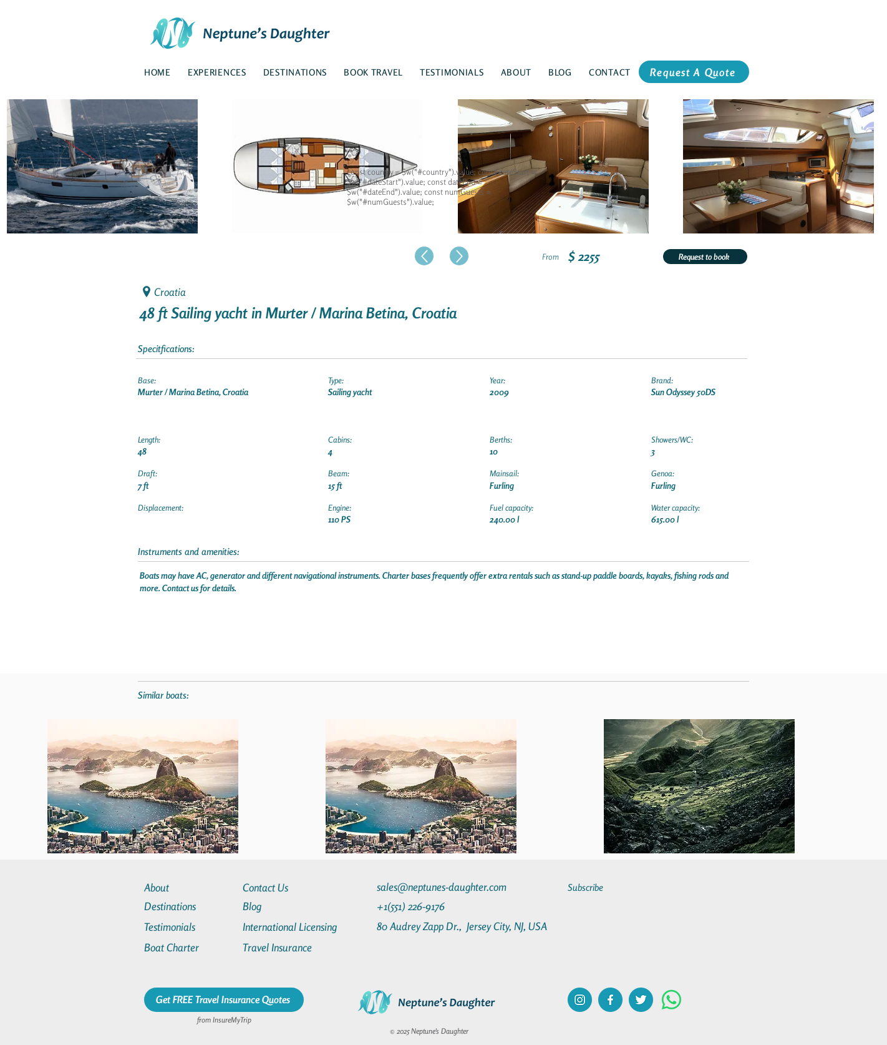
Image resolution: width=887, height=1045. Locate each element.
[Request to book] (705, 256)
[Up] (424, 256)
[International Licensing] (299, 927)
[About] (189, 887)
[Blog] (287, 906)
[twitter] (641, 1000)
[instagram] (580, 1000)
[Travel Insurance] (287, 947)
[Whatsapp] (671, 1000)
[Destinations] (189, 906)
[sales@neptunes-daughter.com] (444, 887)
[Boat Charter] (189, 947)
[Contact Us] (287, 887)
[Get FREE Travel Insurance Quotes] (224, 1000)
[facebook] (610, 1000)
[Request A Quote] (694, 72)
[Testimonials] (189, 927)
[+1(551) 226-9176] (434, 906)
